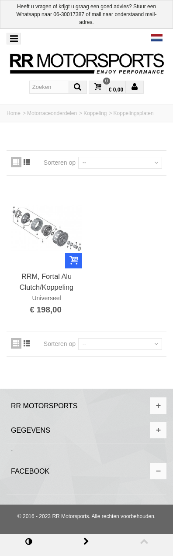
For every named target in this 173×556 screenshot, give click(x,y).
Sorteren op (60, 162)
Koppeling (95, 113)
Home (14, 113)
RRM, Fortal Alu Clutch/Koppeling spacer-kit (46, 282)
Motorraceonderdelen (52, 113)
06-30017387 (68, 14)
